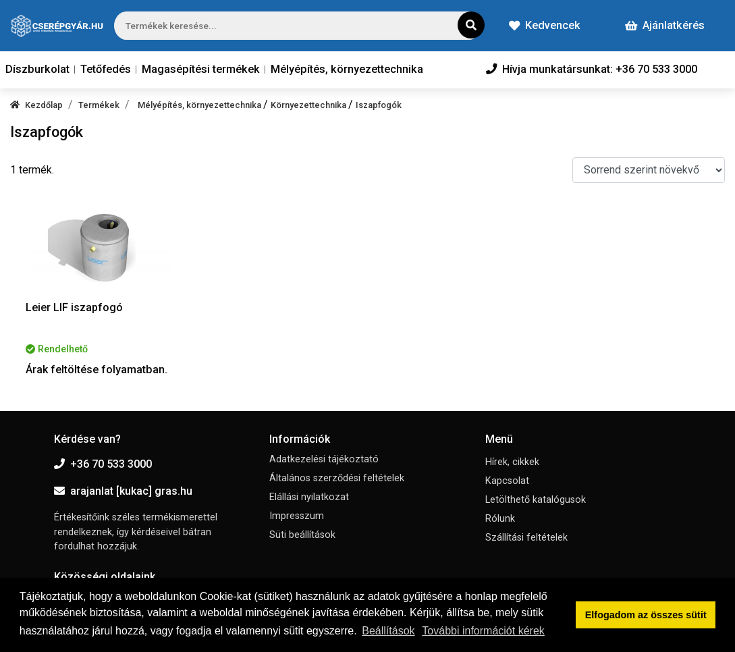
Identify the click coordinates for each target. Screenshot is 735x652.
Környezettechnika (309, 105)
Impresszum (296, 516)
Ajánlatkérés (665, 25)
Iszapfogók (379, 105)
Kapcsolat (507, 481)
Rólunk (500, 518)
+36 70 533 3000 (103, 464)
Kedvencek (544, 25)
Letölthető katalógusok (535, 500)
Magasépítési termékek (201, 69)
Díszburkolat (37, 69)
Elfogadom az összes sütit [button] (646, 614)
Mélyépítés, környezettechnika (347, 69)
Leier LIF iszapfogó (74, 307)
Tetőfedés (105, 69)
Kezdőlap (36, 105)
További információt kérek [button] (483, 630)
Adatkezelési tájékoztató (324, 459)
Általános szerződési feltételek (336, 478)
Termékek (98, 105)
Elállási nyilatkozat (309, 497)
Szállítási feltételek (526, 537)
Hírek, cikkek (512, 462)
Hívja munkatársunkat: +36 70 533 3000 (591, 69)
